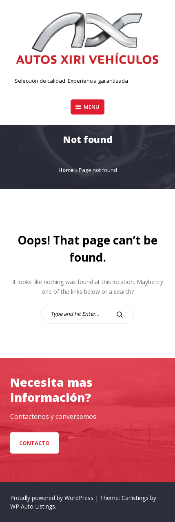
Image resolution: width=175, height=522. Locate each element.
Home (66, 170)
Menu (87, 106)
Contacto (34, 443)
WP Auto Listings (32, 506)
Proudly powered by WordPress (52, 498)
